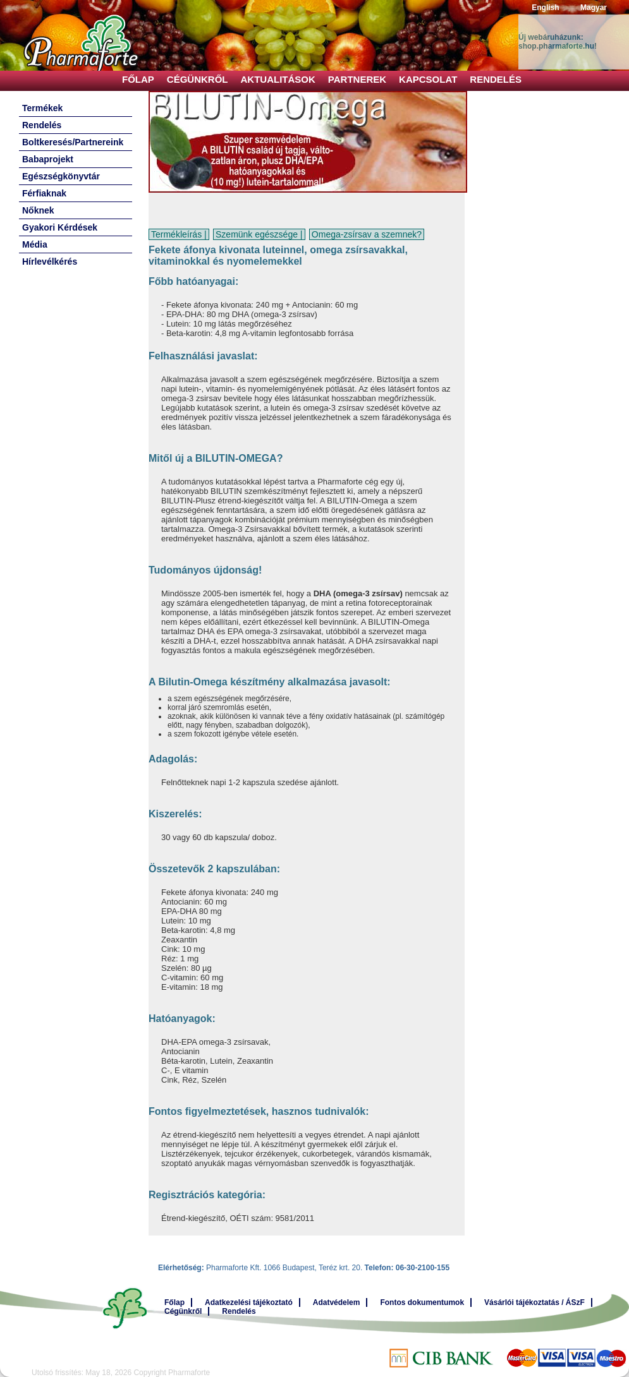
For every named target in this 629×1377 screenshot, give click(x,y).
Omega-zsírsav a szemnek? (367, 234)
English (545, 7)
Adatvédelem (336, 1302)
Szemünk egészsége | (259, 234)
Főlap (138, 79)
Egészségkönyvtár (61, 176)
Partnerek (357, 79)
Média (34, 244)
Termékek (42, 108)
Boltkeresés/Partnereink (72, 142)
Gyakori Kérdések (59, 227)
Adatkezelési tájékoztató (249, 1302)
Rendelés (496, 79)
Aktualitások (278, 79)
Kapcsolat (428, 79)
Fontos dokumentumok (422, 1302)
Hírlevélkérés (49, 261)
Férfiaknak (44, 193)
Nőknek (38, 210)
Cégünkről (197, 79)
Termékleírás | (179, 234)
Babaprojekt (47, 159)
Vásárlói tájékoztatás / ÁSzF (534, 1302)
